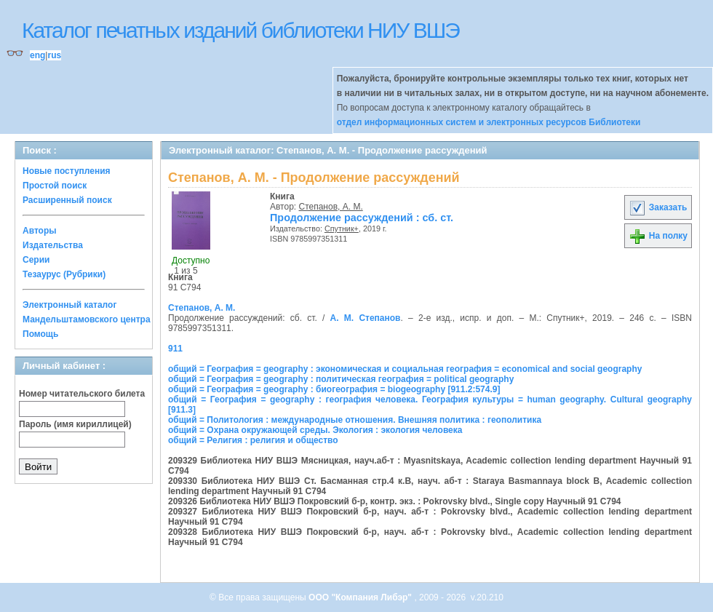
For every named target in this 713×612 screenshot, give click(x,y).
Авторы (40, 231)
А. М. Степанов (365, 318)
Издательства (53, 245)
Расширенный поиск (67, 200)
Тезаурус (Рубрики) (64, 274)
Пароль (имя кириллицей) (75, 424)
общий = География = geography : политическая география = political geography (341, 379)
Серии (36, 260)
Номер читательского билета (82, 394)
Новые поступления (67, 171)
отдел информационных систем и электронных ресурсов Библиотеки (489, 122)
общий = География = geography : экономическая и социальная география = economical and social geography (405, 369)
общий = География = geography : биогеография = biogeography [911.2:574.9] (334, 389)
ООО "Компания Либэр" (361, 597)
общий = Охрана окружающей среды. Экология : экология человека (315, 430)
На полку (658, 236)
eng (37, 55)
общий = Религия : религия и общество (253, 440)
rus (54, 55)
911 (175, 348)
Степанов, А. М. (331, 207)
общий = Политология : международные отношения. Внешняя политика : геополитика (354, 420)
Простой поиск (55, 185)
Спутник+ (341, 228)
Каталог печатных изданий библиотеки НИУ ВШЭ (240, 30)
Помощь (40, 334)
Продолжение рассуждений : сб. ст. (361, 217)
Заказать (658, 207)
